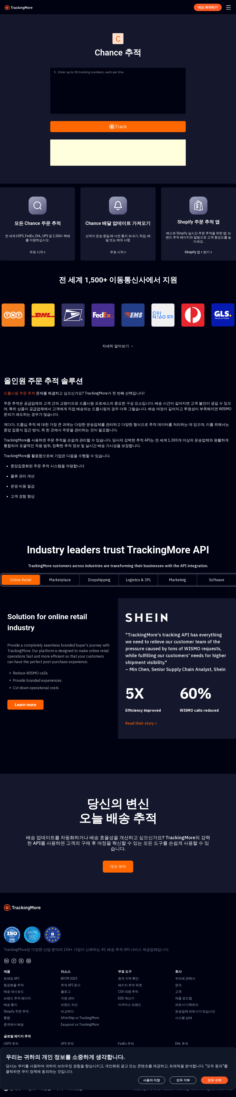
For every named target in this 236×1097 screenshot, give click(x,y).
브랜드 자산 (69, 1005)
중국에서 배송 (14, 1024)
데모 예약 (118, 866)
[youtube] (28, 960)
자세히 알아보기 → (118, 346)
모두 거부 (183, 1080)
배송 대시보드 (14, 992)
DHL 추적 (181, 1044)
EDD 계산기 (126, 998)
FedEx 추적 (126, 1044)
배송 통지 (10, 1005)
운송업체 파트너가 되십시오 (195, 1011)
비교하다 (67, 1011)
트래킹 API (11, 978)
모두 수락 (214, 1080)
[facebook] (14, 960)
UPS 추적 (67, 1044)
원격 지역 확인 (128, 978)
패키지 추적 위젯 (130, 985)
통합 (7, 1018)
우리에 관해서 (185, 978)
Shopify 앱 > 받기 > (198, 252)
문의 (178, 985)
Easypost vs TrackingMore (80, 1024)
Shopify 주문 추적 (16, 1011)
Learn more (25, 704)
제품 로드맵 (183, 998)
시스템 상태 (183, 1018)
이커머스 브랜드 (129, 1005)
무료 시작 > (38, 252)
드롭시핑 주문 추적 (19, 393)
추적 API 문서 (70, 985)
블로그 (66, 992)
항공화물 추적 (14, 985)
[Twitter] (21, 960)
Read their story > (141, 723)
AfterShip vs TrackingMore (80, 1018)
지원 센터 (67, 998)
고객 (178, 992)
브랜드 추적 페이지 (17, 998)
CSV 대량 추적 (128, 992)
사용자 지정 (151, 1080)
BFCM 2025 (69, 978)
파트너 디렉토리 (186, 1005)
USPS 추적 (11, 1044)
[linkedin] (6, 960)
